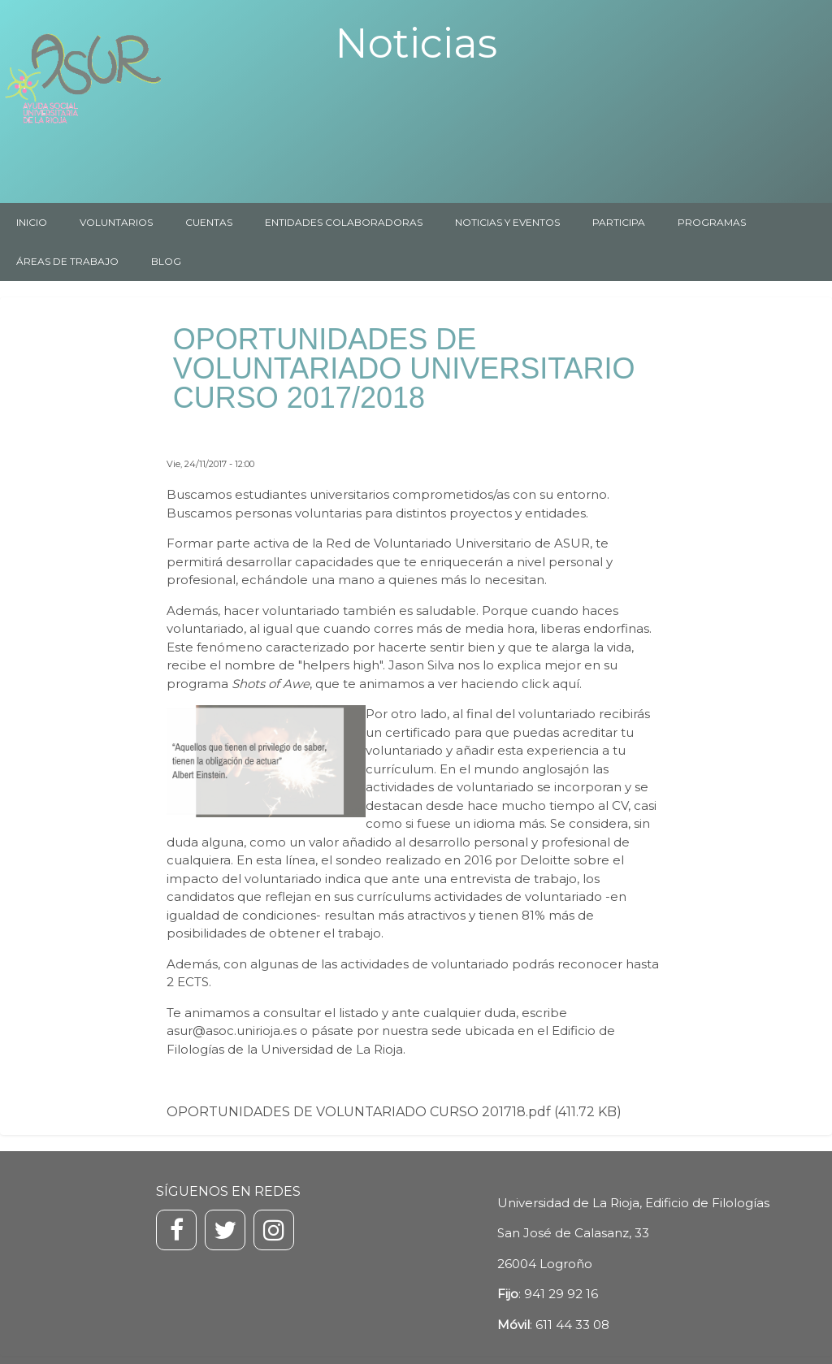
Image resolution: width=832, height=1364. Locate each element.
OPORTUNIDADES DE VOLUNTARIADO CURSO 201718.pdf (359, 1111)
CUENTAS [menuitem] (208, 222)
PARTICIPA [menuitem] (618, 222)
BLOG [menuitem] (166, 261)
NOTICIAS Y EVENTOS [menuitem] (507, 222)
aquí (565, 683)
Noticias (416, 43)
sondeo (359, 860)
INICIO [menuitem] (31, 222)
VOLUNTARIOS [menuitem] (116, 222)
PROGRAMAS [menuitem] (712, 222)
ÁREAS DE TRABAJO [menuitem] (67, 261)
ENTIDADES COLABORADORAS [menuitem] (343, 222)
